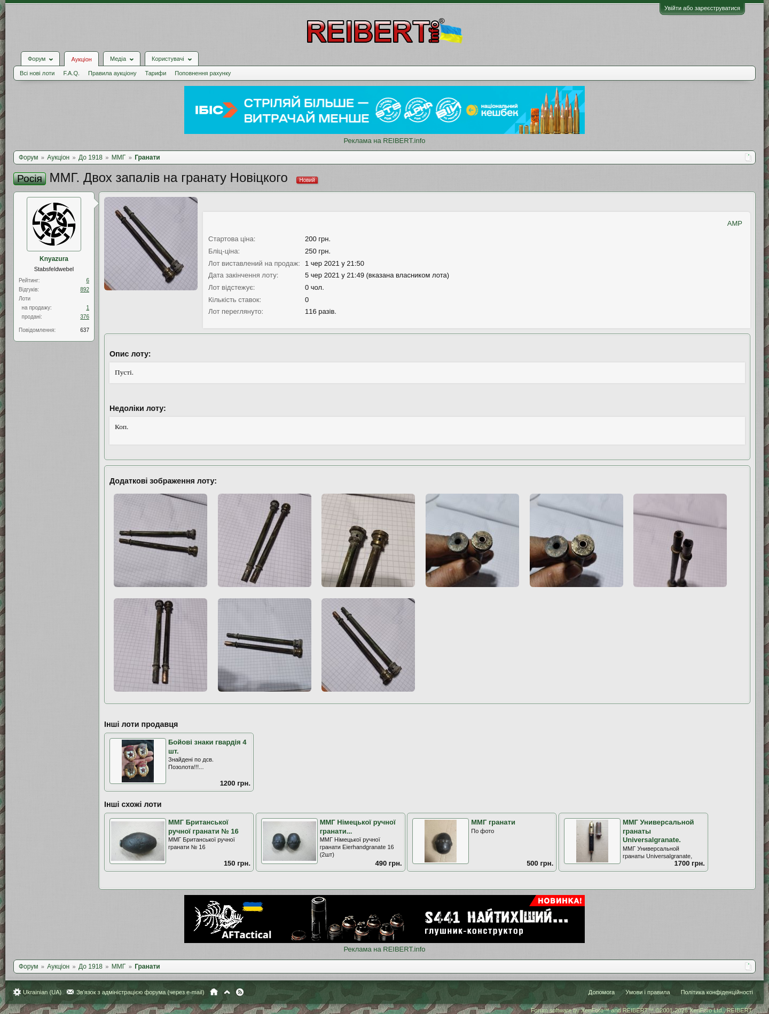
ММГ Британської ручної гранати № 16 (203, 826)
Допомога (601, 992)
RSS (240, 992)
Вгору (227, 992)
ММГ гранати (493, 822)
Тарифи (156, 73)
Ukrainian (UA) (42, 992)
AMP (734, 223)
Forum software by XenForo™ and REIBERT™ (642, 1010)
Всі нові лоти (37, 73)
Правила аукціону (112, 73)
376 (84, 317)
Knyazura (54, 259)
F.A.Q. (71, 73)
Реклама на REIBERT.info (384, 141)
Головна (214, 992)
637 (84, 330)
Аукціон (81, 59)
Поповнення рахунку (203, 73)
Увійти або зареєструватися (702, 8)
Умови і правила (647, 992)
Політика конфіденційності (717, 992)
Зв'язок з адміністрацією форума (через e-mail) (140, 992)
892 (84, 289)
